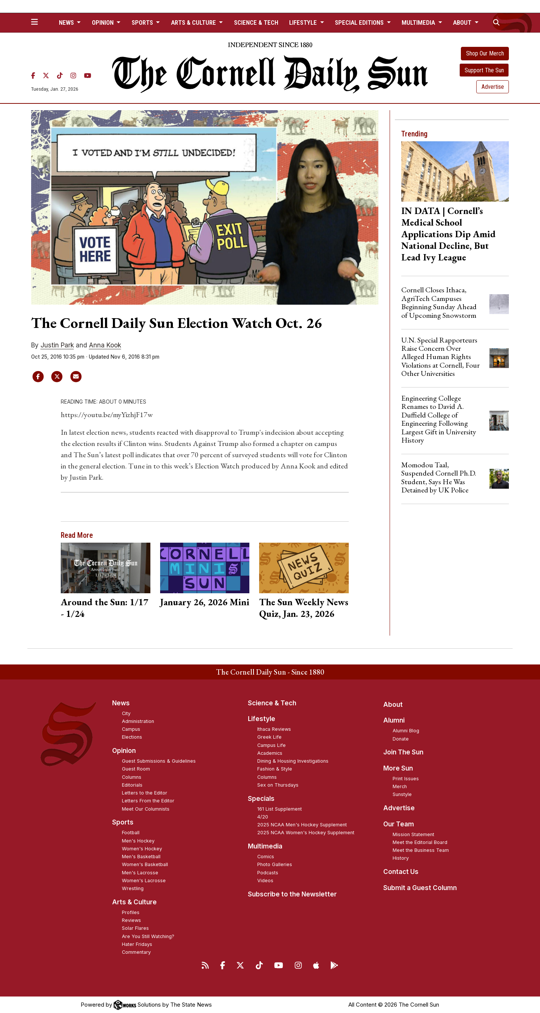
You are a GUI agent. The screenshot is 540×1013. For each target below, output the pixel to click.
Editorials (132, 785)
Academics (269, 753)
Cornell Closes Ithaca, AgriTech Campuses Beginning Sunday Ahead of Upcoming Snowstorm (439, 302)
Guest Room (136, 769)
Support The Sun (484, 70)
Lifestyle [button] (303, 22)
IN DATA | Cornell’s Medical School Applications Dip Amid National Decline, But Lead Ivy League (448, 234)
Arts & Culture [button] (194, 22)
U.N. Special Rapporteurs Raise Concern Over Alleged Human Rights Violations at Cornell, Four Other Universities (440, 357)
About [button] (463, 22)
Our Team (398, 824)
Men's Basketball (141, 856)
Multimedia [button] (419, 22)
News (121, 703)
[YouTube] (87, 75)
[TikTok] (60, 75)
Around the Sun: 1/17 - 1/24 (104, 607)
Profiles (131, 912)
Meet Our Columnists (146, 809)
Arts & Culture (134, 902)
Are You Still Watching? (148, 936)
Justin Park (57, 345)
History (401, 858)
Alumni (394, 720)
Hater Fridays (137, 944)
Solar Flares (135, 928)
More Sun (398, 768)
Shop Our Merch (485, 53)
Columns (131, 777)
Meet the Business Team (421, 850)
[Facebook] (33, 75)
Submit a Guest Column (420, 888)
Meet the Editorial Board (420, 842)
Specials (261, 798)
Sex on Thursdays (277, 785)
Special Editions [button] (360, 22)
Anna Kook (105, 345)
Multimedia (265, 846)
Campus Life (271, 745)
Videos (265, 880)
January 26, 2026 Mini (204, 602)
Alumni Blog (406, 730)
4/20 (262, 817)
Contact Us (400, 871)
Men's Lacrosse (140, 872)
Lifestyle (261, 719)
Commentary (136, 952)
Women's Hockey (142, 848)
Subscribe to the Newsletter (292, 894)
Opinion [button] (103, 22)
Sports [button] (143, 22)
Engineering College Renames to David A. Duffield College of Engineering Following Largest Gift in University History (438, 419)
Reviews (131, 920)
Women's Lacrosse (144, 880)
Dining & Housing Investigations (292, 761)
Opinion (124, 750)
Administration (138, 721)
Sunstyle (402, 794)
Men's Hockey (138, 841)
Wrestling (133, 888)
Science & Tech (256, 22)
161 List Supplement (279, 809)
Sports (123, 822)
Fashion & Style (274, 769)
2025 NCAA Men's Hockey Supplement (302, 824)
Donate (401, 739)
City (126, 713)
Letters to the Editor (144, 793)
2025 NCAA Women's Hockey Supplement (305, 832)
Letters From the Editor (148, 801)
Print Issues (406, 778)
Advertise (493, 86)
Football (131, 832)
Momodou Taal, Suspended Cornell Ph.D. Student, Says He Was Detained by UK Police (438, 477)
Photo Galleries (274, 864)
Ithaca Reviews (274, 729)
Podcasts (267, 872)
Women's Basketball (145, 864)
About (393, 704)
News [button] (67, 22)
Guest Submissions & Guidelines (159, 761)
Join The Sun (403, 752)
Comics (265, 856)
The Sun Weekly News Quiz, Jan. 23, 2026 (303, 607)
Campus (131, 729)
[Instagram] (73, 75)
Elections (132, 737)
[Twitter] (46, 75)
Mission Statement (413, 834)
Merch (400, 786)
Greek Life (269, 737)
